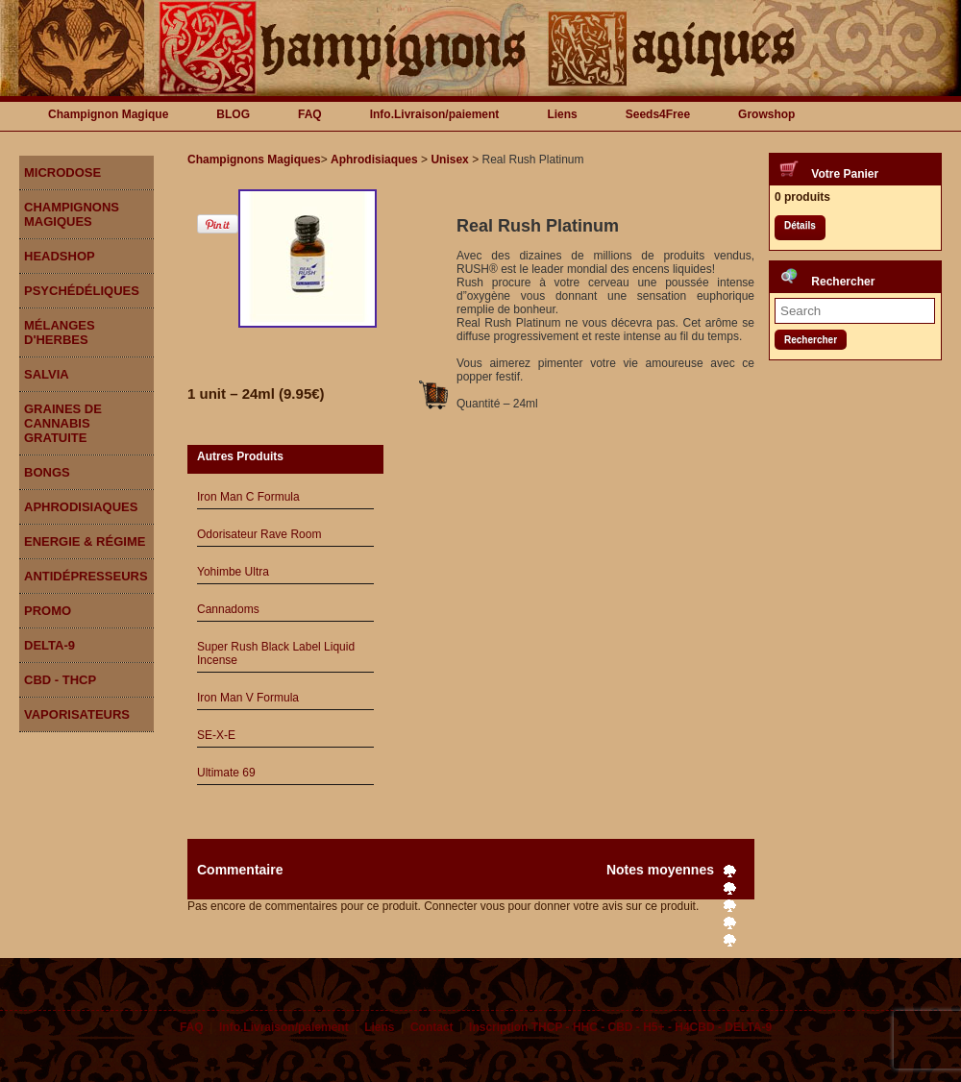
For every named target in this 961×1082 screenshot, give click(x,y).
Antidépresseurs (86, 576)
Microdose (62, 172)
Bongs (47, 472)
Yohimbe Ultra (233, 571)
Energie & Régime (84, 541)
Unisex (449, 159)
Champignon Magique (108, 114)
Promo (47, 610)
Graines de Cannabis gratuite (63, 423)
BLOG (233, 114)
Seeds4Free (658, 114)
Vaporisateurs (77, 714)
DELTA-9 (49, 645)
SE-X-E (216, 735)
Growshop (766, 114)
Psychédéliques (81, 290)
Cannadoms (228, 609)
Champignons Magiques (71, 214)
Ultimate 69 (226, 772)
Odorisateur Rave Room (259, 534)
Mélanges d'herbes (59, 332)
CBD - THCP (60, 680)
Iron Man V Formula (248, 697)
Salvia (46, 374)
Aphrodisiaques (80, 507)
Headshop (59, 256)
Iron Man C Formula (248, 497)
